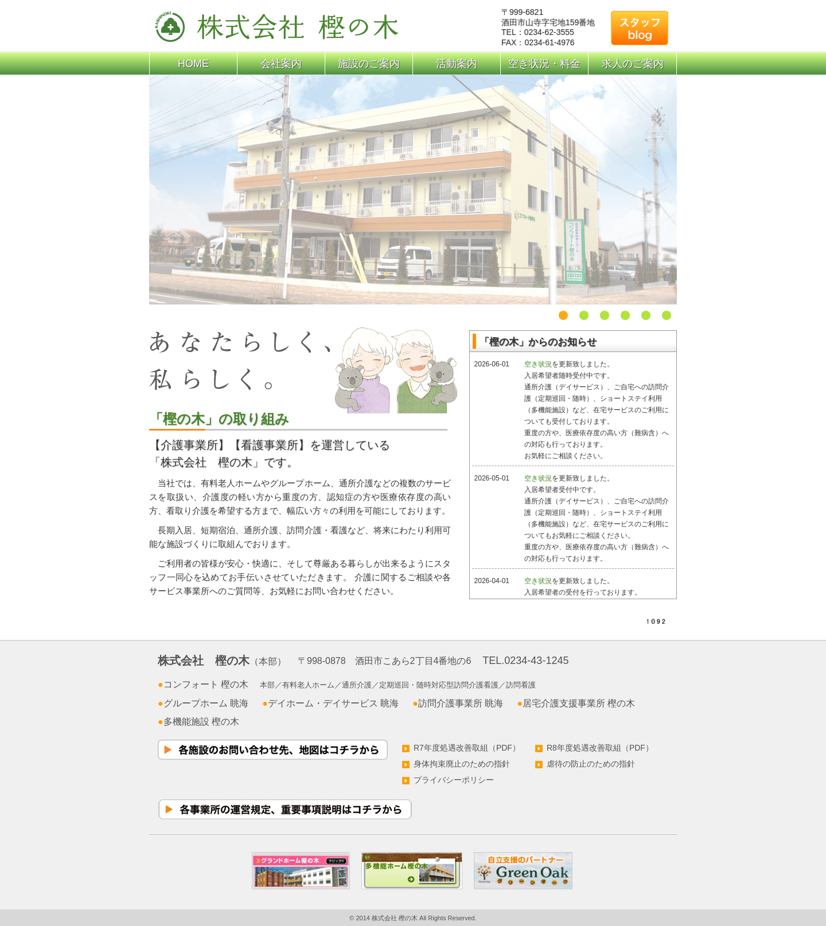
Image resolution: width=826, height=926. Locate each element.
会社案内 (281, 63)
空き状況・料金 (544, 63)
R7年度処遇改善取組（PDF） (461, 747)
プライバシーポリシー (448, 779)
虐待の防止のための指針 (585, 763)
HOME (193, 63)
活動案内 (456, 63)
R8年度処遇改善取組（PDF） (594, 747)
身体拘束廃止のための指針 (456, 763)
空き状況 (538, 364)
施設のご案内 (369, 63)
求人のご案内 (633, 63)
